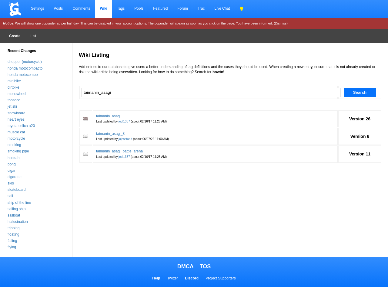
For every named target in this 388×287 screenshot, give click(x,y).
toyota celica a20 (21, 126)
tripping (13, 228)
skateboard (16, 190)
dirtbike (13, 87)
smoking (14, 145)
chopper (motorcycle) (25, 62)
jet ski (12, 106)
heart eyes (16, 119)
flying (12, 247)
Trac (201, 8)
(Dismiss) (281, 23)
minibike (14, 81)
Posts (58, 8)
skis (11, 183)
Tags (121, 8)
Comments (81, 8)
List (33, 36)
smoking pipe (18, 151)
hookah (13, 158)
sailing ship (16, 209)
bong (12, 164)
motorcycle (16, 138)
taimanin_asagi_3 (110, 134)
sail (10, 196)
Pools (138, 8)
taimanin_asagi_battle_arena (119, 151)
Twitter (172, 278)
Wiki (103, 8)
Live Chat (222, 8)
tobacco (14, 100)
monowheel (17, 94)
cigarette (15, 177)
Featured (160, 8)
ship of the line (19, 203)
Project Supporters (221, 278)
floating (13, 234)
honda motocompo (23, 75)
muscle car (16, 132)
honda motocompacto (25, 68)
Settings (37, 8)
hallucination (18, 222)
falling (12, 241)
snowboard (16, 113)
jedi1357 (124, 121)
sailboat (14, 215)
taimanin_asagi (108, 116)
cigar (11, 170)
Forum (182, 8)
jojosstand (125, 139)
